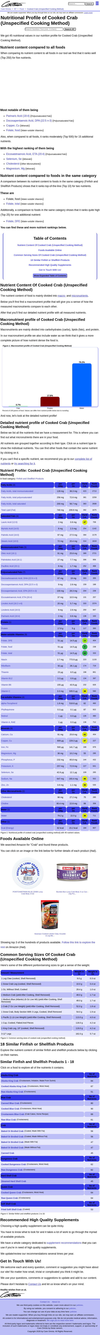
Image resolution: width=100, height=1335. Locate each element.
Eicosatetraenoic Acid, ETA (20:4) (25, 154)
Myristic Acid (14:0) (10, 528)
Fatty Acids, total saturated (13, 504)
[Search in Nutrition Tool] (44, 29)
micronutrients (80, 295)
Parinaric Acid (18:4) (18, 115)
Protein (4, 628)
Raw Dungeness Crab (12, 1170)
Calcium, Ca (6, 734)
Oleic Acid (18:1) (8, 553)
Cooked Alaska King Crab (14, 1086)
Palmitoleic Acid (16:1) (11, 560)
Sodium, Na (6, 779)
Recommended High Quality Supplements (50, 265)
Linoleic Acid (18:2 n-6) (11, 603)
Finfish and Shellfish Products (30, 478)
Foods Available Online (50, 250)
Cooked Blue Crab (10, 1109)
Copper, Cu (12, 125)
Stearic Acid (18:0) (9, 541)
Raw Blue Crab (8, 1120)
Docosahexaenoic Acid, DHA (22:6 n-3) (19, 578)
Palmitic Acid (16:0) (10, 535)
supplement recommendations (64, 1242)
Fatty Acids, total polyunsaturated (16, 497)
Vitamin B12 (6, 678)
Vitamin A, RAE (8, 722)
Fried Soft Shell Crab (11, 1209)
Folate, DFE (13, 221)
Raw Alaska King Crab (12, 1092)
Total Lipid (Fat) (8, 510)
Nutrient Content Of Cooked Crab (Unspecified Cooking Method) (50, 245)
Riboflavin (5, 666)
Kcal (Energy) (7, 828)
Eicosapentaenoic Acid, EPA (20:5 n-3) (19, 591)
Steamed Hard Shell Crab (13, 1181)
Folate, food (13, 130)
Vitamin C (5, 691)
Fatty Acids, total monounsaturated (17, 491)
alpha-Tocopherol (9, 703)
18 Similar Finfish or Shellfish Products (49, 260)
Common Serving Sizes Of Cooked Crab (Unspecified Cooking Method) (50, 255)
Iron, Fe (4, 747)
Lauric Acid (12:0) (9, 522)
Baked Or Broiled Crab (12, 1131)
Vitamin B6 (6, 685)
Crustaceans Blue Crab (12, 1114)
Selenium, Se (14, 158)
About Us (56, 1302)
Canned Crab (7, 1153)
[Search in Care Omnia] (76, 3)
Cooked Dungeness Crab (13, 1164)
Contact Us (34, 1284)
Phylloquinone (7, 709)
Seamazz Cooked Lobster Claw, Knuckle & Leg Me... (50, 935)
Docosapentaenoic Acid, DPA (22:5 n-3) (29, 120)
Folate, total (13, 203)
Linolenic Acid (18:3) (10, 610)
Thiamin (5, 672)
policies (79, 1305)
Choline (4, 803)
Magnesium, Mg (15, 168)
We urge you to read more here (60, 1320)
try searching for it (24, 463)
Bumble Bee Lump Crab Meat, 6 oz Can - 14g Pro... (72, 893)
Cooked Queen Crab (11, 1192)
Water (4, 815)
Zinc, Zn (5, 785)
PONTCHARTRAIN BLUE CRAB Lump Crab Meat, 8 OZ (28, 893)
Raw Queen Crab (9, 1198)
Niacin (4, 659)
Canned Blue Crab (10, 1103)
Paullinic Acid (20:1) (10, 566)
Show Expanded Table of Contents (50, 276)
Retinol (4, 716)
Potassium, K (7, 766)
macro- (62, 295)
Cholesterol (12, 163)
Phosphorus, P (8, 760)
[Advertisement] (50, 85)
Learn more (88, 13)
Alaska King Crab (9, 1081)
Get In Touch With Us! (50, 270)
